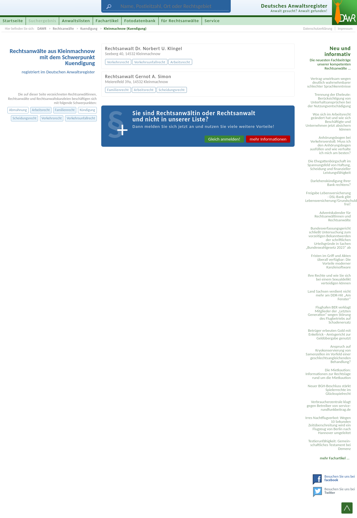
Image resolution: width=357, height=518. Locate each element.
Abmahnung (18, 110)
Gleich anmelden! (224, 139)
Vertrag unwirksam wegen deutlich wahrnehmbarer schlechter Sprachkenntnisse (329, 82)
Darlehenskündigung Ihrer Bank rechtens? (331, 183)
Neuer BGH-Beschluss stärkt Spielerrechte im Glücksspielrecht (329, 390)
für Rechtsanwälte (180, 20)
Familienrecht (64, 110)
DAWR (42, 29)
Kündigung (87, 110)
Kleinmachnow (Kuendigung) (125, 29)
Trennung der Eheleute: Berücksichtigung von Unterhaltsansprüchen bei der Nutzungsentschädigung (329, 100)
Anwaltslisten (76, 20)
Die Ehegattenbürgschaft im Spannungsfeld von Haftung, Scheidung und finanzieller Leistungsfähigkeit (329, 167)
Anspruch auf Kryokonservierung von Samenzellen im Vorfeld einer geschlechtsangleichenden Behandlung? (328, 354)
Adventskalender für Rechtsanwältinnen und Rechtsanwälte (333, 216)
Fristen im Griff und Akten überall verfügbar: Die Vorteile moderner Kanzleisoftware (331, 261)
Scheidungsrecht (24, 118)
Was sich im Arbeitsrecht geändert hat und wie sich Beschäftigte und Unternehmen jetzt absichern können (328, 122)
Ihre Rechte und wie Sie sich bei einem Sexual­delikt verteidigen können (329, 279)
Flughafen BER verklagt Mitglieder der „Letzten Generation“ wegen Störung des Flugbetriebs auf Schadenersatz (329, 315)
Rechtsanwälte (63, 29)
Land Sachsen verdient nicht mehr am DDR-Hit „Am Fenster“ (329, 295)
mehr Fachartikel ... (334, 458)
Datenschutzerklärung (317, 29)
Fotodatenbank (139, 20)
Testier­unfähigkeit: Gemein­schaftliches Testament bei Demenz (329, 445)
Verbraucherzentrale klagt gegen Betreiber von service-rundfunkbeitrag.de (329, 406)
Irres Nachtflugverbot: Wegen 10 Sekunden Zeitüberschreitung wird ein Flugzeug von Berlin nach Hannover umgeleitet (328, 425)
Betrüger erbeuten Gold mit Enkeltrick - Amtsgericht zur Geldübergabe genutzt (329, 334)
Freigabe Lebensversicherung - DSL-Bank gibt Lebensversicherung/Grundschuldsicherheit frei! (329, 199)
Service (212, 20)
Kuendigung (88, 29)
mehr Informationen (268, 139)
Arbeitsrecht (41, 110)
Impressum (345, 29)
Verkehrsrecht (51, 118)
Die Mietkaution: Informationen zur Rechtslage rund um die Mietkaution (328, 374)
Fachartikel (107, 20)
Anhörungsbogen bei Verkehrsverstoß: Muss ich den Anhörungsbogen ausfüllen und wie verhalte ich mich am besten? (330, 145)
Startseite (13, 20)
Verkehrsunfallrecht (81, 118)
